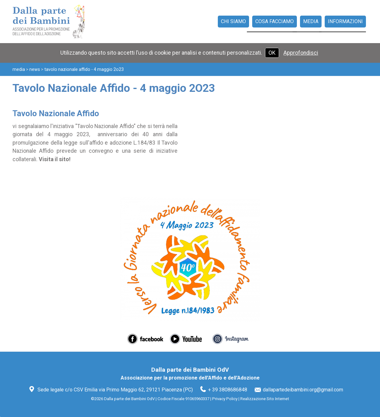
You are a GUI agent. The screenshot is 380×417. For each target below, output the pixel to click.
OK (272, 53)
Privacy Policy (225, 398)
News (34, 69)
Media (18, 69)
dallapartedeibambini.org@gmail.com (303, 390)
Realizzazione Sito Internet (264, 398)
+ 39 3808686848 (227, 390)
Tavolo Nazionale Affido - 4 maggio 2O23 (84, 69)
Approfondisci (300, 53)
